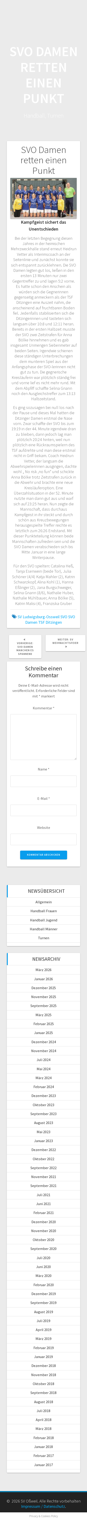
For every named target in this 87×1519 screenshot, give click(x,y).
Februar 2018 (43, 1437)
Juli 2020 (43, 1257)
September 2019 (43, 1302)
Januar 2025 (43, 1032)
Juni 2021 (43, 1203)
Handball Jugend (43, 920)
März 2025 (43, 1015)
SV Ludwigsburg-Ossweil (39, 616)
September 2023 (43, 1113)
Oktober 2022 (43, 1159)
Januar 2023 (43, 1140)
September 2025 (43, 1005)
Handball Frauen (43, 911)
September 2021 (43, 1185)
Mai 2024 (43, 1069)
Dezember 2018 (43, 1365)
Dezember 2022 (43, 1149)
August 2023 (43, 1122)
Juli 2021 (43, 1194)
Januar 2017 (43, 1464)
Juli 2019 (43, 1320)
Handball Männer (43, 929)
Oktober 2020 (43, 1239)
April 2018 (44, 1419)
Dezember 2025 (43, 987)
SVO (63, 616)
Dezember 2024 (43, 1042)
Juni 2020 (43, 1266)
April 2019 (44, 1329)
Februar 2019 (43, 1347)
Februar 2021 (43, 1212)
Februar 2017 (43, 1455)
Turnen (43, 938)
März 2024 (43, 1077)
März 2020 (43, 1275)
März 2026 (43, 969)
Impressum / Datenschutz (43, 1506)
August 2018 (43, 1401)
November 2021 (43, 1176)
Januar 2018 (43, 1446)
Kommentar (43, 708)
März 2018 (43, 1428)
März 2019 (43, 1338)
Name (43, 769)
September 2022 (43, 1167)
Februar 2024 (43, 1086)
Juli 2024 (43, 1059)
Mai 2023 (43, 1132)
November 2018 (43, 1374)
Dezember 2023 (43, 1095)
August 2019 (43, 1311)
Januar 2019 (43, 1356)
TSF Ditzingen (50, 622)
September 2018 (43, 1392)
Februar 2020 (43, 1284)
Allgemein (43, 902)
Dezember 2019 (43, 1293)
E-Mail (43, 798)
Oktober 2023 (43, 1104)
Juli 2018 (43, 1410)
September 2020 (43, 1248)
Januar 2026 (43, 979)
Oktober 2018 (43, 1383)
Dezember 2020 (43, 1222)
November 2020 (43, 1230)
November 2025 (43, 996)
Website (43, 827)
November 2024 (43, 1050)
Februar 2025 (43, 1023)
